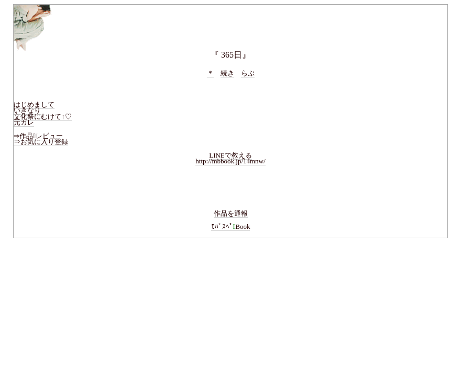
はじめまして (34, 104)
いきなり (27, 110)
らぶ (248, 73)
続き (227, 73)
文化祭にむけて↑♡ (43, 116)
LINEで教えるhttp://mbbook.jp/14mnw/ (230, 158)
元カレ (24, 122)
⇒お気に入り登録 (41, 142)
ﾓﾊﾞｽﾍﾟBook (230, 226)
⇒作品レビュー (38, 136)
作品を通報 (231, 213)
